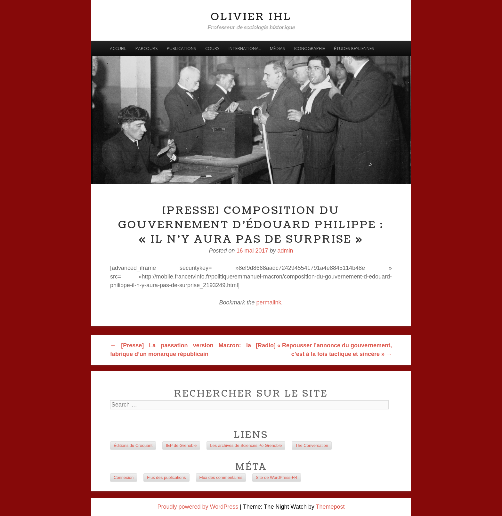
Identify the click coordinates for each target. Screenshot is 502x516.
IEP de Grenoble (181, 445)
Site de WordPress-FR (276, 477)
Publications (181, 48)
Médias (277, 48)
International (245, 48)
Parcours (146, 48)
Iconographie (309, 48)
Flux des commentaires (220, 477)
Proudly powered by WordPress (198, 507)
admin (285, 250)
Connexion (124, 477)
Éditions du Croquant (133, 445)
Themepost (330, 507)
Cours (212, 48)
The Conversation (311, 445)
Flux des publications (166, 477)
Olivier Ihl (251, 17)
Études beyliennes (354, 48)
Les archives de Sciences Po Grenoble (246, 445)
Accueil (118, 48)
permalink (268, 302)
